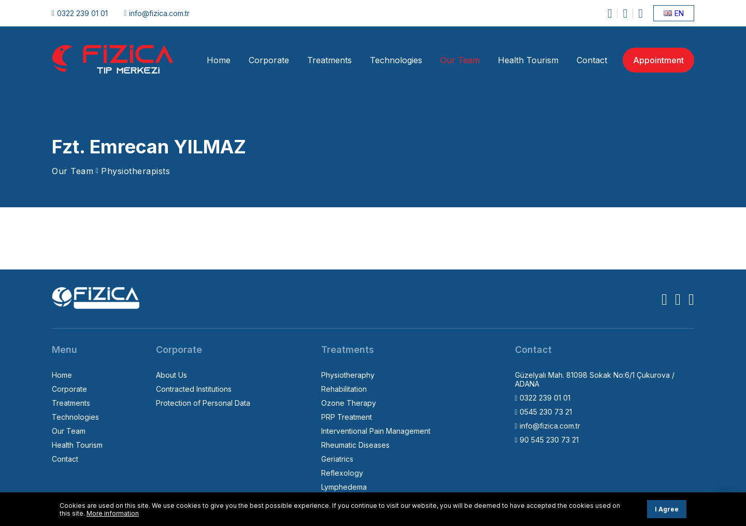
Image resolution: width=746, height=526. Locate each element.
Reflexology (342, 472)
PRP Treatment (346, 417)
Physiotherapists (135, 171)
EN (674, 13)
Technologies (396, 60)
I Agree (667, 509)
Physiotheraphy (348, 375)
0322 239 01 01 (80, 13)
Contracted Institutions (194, 389)
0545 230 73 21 (543, 411)
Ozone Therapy (348, 403)
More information (113, 513)
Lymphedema (344, 486)
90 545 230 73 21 (547, 439)
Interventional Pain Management (376, 431)
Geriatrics (337, 458)
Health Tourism (528, 60)
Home (219, 60)
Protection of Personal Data (203, 403)
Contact (592, 60)
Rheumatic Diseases (355, 444)
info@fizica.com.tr (157, 13)
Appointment (658, 60)
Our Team (460, 60)
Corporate (269, 60)
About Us (171, 375)
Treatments (329, 60)
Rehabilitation (344, 389)
